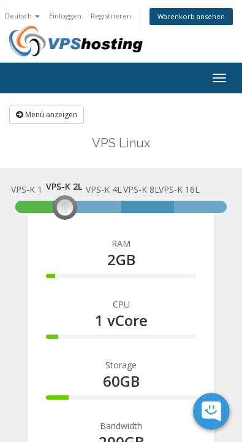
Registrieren (111, 15)
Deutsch (22, 15)
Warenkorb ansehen (191, 16)
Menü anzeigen (46, 114)
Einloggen (65, 15)
